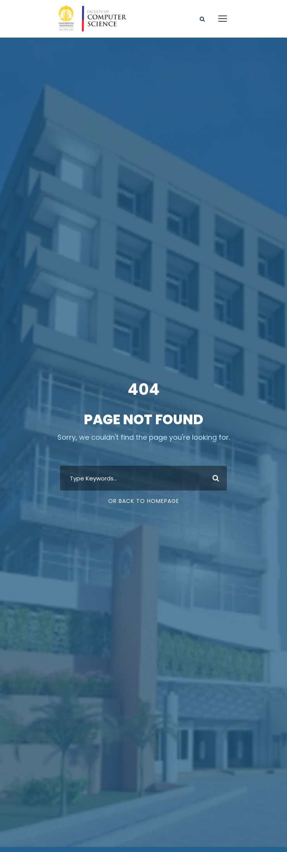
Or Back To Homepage (143, 501)
